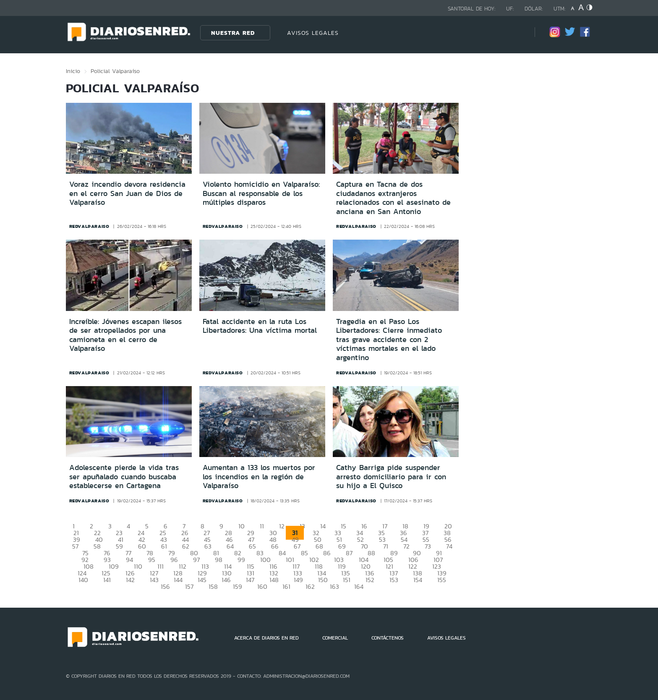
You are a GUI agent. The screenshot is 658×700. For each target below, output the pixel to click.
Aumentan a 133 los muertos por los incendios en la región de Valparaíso (259, 476)
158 (213, 586)
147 (250, 579)
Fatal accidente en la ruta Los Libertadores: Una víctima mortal (260, 326)
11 (262, 526)
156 (165, 586)
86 (327, 553)
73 (428, 546)
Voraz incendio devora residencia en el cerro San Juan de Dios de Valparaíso (127, 193)
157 (189, 586)
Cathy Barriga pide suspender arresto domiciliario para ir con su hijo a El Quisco (391, 476)
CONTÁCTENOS (387, 638)
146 (226, 579)
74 (449, 546)
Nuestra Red (233, 32)
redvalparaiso (89, 226)
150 (323, 579)
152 (370, 579)
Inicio (73, 71)
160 (262, 586)
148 (274, 579)
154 (417, 579)
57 (75, 546)
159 (237, 586)
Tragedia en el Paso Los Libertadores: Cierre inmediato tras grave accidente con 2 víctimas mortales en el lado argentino (389, 339)
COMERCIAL (335, 638)
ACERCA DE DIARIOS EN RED (266, 638)
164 (358, 586)
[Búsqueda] (515, 32)
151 (346, 579)
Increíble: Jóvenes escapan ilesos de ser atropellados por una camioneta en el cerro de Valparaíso (125, 335)
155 (441, 579)
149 (298, 579)
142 (130, 579)
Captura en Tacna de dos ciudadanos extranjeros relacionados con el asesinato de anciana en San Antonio (393, 198)
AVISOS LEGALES (313, 33)
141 (107, 579)
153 (393, 579)
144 (178, 579)
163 (334, 586)
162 (310, 586)
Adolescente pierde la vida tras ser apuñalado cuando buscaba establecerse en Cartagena (124, 476)
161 (286, 586)
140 (83, 579)
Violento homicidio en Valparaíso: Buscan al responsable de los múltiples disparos (261, 193)
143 (154, 579)
